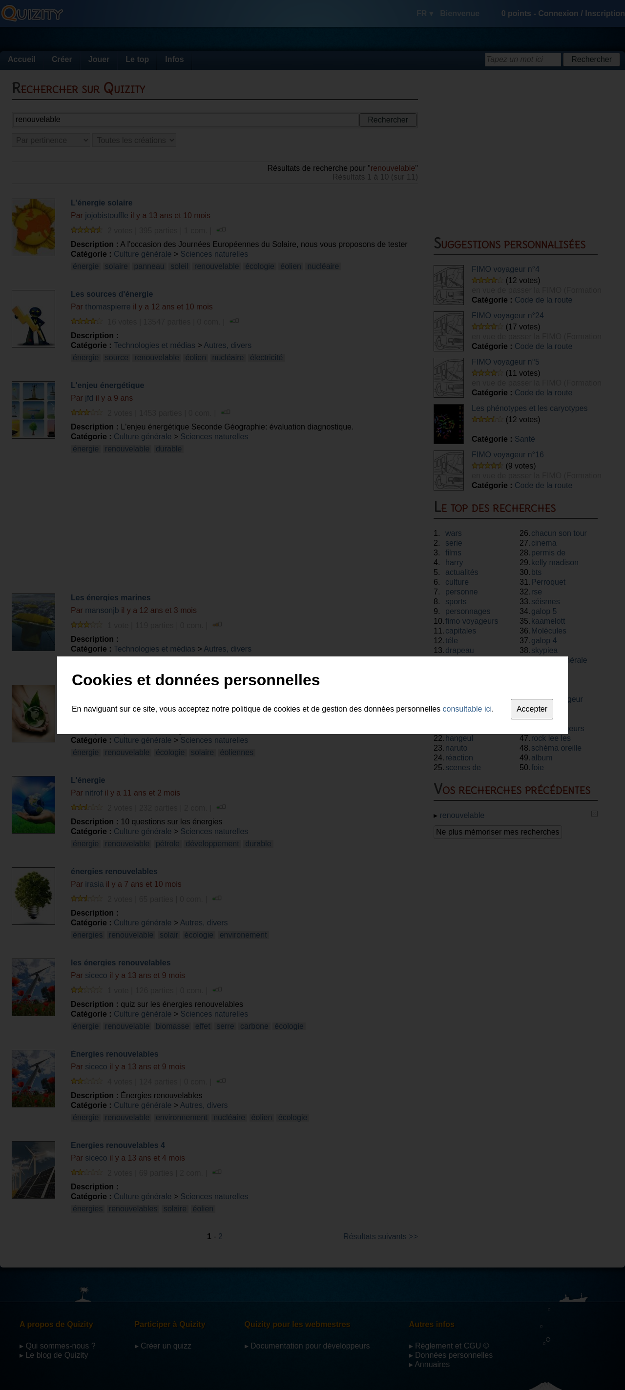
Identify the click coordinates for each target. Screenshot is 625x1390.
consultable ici (467, 709)
